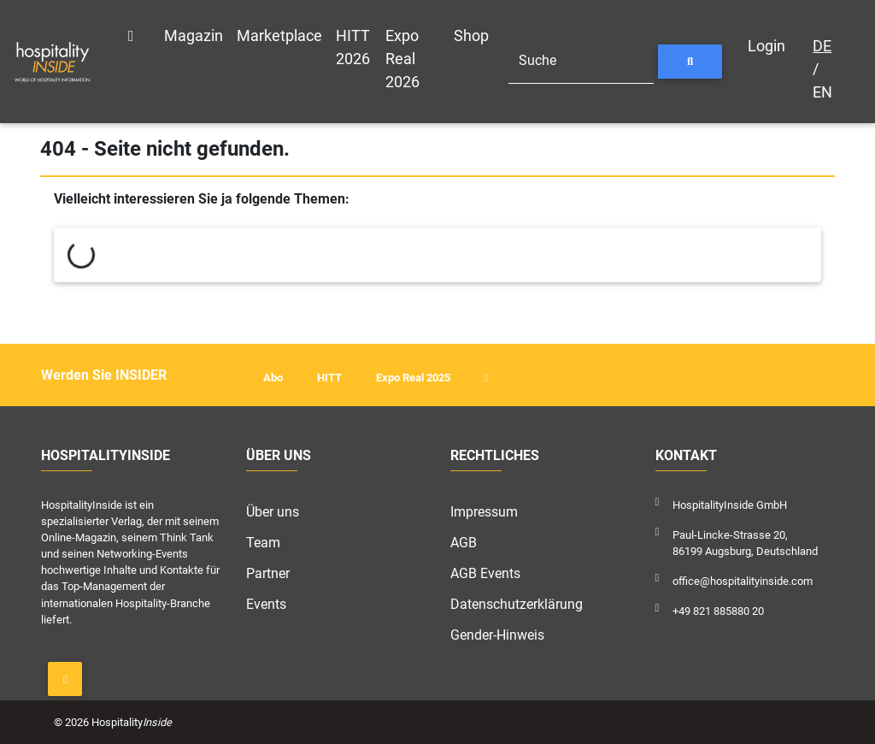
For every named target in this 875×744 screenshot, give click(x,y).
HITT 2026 (353, 47)
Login (766, 46)
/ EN (822, 69)
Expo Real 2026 (402, 59)
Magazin (193, 35)
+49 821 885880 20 (718, 611)
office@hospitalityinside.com (742, 581)
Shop (471, 35)
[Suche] (581, 61)
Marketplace (279, 35)
